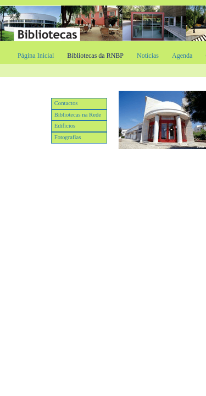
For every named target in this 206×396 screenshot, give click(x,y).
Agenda (182, 55)
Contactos (66, 103)
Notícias (148, 55)
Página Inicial (36, 55)
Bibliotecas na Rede (77, 115)
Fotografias (67, 137)
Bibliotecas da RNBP (95, 55)
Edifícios (64, 126)
